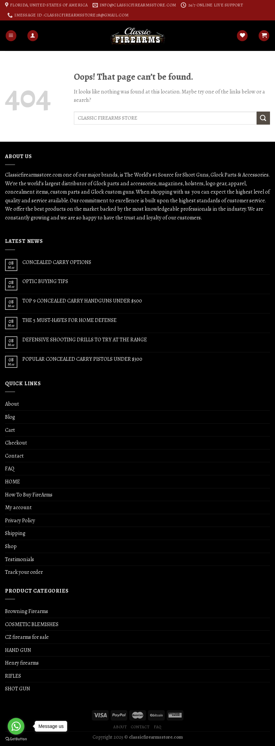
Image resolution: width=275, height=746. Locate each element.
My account (18, 507)
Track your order (24, 572)
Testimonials (19, 559)
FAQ (9, 468)
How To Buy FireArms (28, 494)
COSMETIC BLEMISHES (31, 624)
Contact (14, 456)
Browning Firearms (26, 611)
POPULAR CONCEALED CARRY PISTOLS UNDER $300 (82, 359)
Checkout (16, 442)
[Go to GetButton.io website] (16, 739)
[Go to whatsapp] (16, 726)
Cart (10, 430)
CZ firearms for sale (27, 637)
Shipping (15, 533)
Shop (11, 546)
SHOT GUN (17, 688)
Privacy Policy (20, 520)
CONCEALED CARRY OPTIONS (56, 262)
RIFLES (13, 676)
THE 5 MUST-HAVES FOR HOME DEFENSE (69, 320)
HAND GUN (18, 650)
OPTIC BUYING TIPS (45, 281)
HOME (12, 481)
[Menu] (11, 35)
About (12, 404)
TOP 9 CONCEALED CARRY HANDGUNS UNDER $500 (82, 300)
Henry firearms (22, 663)
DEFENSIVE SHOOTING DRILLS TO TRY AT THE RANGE (84, 339)
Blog (10, 417)
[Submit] (263, 118)
